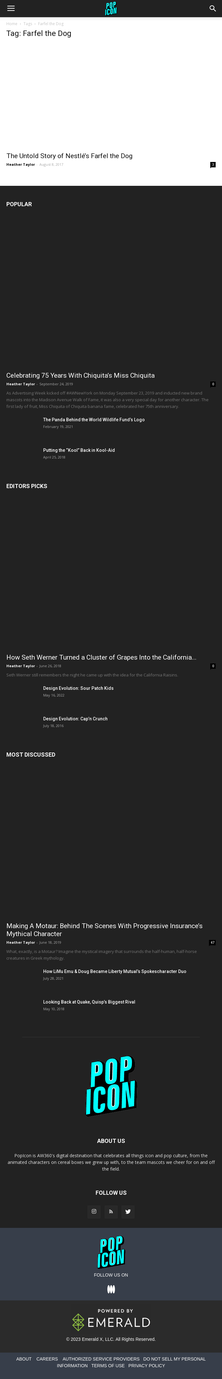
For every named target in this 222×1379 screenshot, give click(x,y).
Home (11, 23)
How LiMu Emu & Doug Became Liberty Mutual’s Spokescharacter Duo (114, 971)
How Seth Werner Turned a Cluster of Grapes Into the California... (101, 657)
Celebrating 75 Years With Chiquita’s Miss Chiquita (80, 375)
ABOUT (23, 1359)
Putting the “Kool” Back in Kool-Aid (79, 450)
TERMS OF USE (108, 1365)
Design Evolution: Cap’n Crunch (75, 718)
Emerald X (92, 1339)
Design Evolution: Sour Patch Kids (78, 688)
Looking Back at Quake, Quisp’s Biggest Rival (89, 1001)
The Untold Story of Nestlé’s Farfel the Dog (69, 156)
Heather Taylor (20, 164)
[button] (213, 8)
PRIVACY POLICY (146, 1365)
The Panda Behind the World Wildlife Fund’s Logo (94, 419)
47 (212, 942)
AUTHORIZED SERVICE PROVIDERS (101, 1359)
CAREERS (47, 1359)
